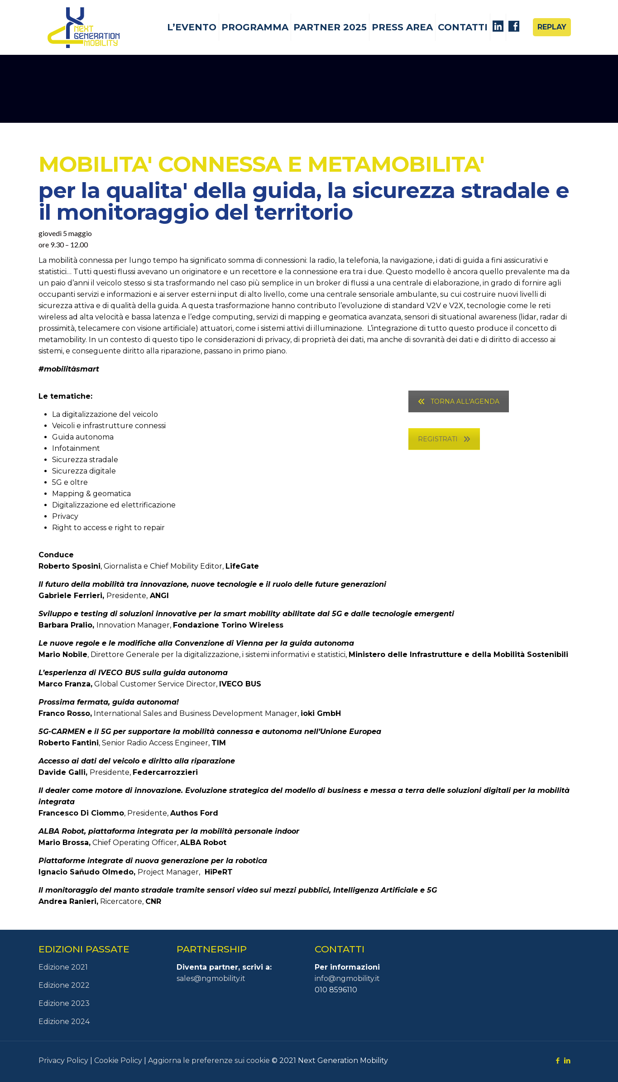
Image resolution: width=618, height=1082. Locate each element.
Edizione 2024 (64, 1021)
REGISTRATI (444, 439)
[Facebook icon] (558, 1060)
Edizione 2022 (64, 985)
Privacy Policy (63, 1060)
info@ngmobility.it (347, 978)
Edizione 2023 (64, 1003)
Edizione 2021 (63, 967)
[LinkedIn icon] (567, 1060)
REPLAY (551, 27)
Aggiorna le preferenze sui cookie (209, 1060)
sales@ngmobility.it (211, 978)
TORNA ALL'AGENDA (458, 401)
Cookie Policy (118, 1060)
